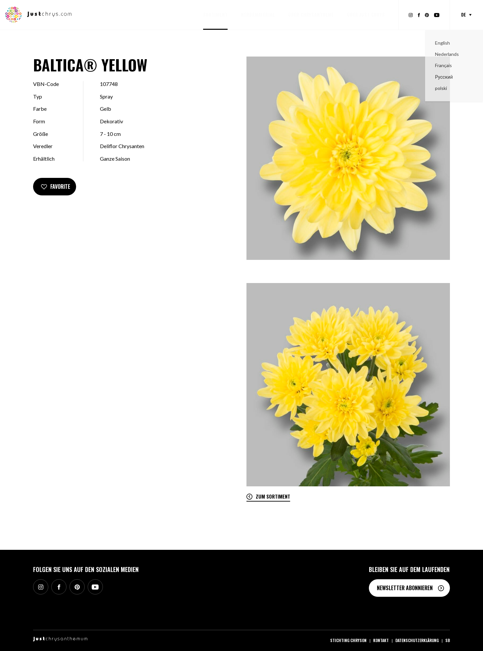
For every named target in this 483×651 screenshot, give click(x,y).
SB (447, 640)
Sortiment (215, 14)
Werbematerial (258, 14)
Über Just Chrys (366, 14)
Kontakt (381, 640)
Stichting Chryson (348, 640)
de (463, 14)
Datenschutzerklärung (417, 640)
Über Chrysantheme (311, 14)
